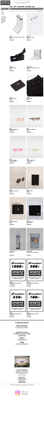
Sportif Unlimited (22, 370)
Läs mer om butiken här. (22, 375)
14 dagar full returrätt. (22, 322)
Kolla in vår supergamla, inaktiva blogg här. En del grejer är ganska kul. (22, 344)
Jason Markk (3, 20)
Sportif (2, 22)
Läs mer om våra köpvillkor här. (21, 323)
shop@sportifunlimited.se (22, 340)
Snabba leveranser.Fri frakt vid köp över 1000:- (22, 333)
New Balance (3, 21)
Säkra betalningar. (22, 326)
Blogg (22, 342)
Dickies (2, 19)
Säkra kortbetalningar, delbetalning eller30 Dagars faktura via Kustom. (22, 327)
